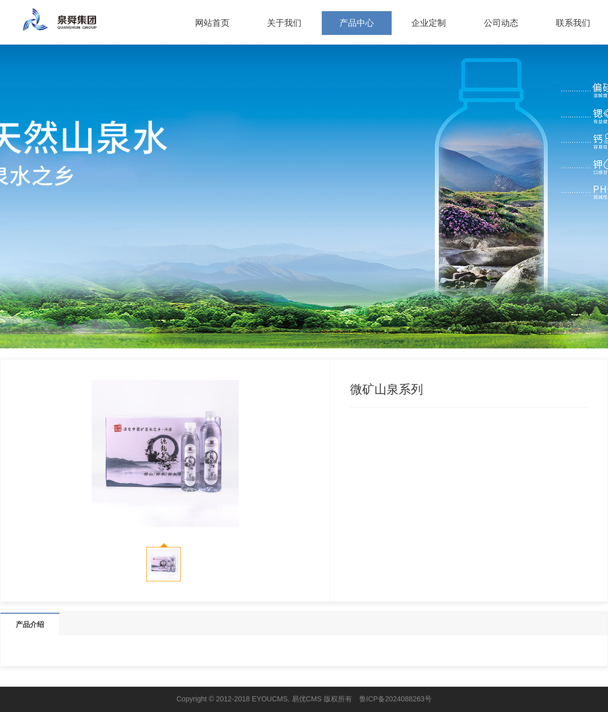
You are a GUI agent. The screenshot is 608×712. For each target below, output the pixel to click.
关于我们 (284, 23)
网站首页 (212, 23)
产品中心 (356, 23)
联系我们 (573, 23)
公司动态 (501, 23)
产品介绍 (30, 624)
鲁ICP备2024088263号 (395, 699)
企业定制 (428, 23)
